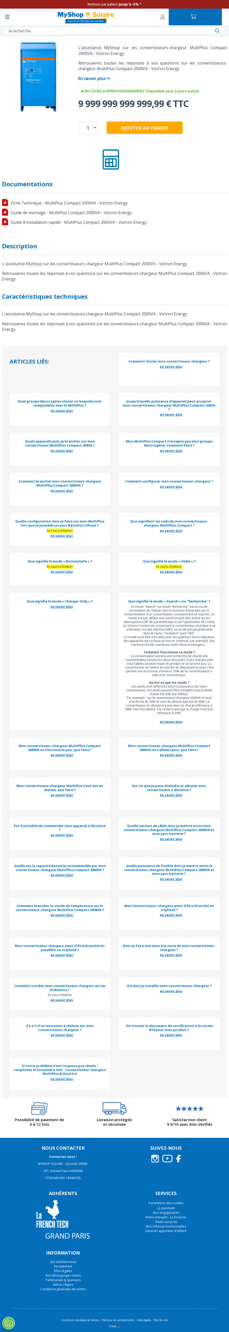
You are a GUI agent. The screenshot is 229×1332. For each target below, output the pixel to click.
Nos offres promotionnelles (166, 1226)
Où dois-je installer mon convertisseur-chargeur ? (169, 986)
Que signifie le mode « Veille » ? (169, 561)
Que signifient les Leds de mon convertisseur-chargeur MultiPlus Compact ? (169, 523)
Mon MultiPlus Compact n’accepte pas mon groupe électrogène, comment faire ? (169, 443)
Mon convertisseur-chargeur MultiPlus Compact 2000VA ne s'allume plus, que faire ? (169, 748)
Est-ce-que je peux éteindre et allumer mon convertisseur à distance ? (169, 788)
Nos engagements (166, 1212)
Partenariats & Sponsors (63, 1280)
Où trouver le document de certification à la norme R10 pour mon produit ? (169, 1028)
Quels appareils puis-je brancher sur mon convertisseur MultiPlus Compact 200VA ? (60, 443)
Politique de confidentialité (118, 1320)
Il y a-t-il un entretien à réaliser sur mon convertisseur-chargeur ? (60, 1028)
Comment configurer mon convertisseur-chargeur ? (169, 481)
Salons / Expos (63, 1284)
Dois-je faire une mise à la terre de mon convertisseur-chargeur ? (169, 948)
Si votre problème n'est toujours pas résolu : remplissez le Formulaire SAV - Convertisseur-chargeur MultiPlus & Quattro (60, 1070)
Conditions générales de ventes (63, 1289)
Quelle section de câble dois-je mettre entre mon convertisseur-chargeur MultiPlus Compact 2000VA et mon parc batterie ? (169, 830)
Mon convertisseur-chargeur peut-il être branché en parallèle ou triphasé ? (60, 948)
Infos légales (63, 1271)
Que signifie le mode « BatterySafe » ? (60, 561)
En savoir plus (94, 78)
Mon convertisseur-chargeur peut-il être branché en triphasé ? (169, 908)
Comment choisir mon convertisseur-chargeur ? (169, 361)
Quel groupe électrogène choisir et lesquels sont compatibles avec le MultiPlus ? (60, 403)
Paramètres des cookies (166, 1203)
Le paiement (166, 1208)
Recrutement (63, 1266)
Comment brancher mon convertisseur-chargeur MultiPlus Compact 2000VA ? (59, 483)
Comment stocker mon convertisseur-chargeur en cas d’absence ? (60, 988)
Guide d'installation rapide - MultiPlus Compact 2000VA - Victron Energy (79, 222)
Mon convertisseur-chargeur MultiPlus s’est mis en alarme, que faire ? (59, 788)
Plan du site (161, 1320)
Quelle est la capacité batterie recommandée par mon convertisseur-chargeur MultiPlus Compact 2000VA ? (60, 868)
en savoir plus (171, 367)
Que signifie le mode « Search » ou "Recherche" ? (169, 601)
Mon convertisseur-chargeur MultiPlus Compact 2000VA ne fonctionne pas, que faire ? (60, 748)
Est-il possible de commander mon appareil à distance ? (60, 828)
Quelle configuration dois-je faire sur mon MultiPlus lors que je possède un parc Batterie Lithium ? (59, 523)
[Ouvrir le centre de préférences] (8, 1323)
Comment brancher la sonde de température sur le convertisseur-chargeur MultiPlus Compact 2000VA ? (60, 908)
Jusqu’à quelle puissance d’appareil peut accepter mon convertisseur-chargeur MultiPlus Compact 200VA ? (169, 405)
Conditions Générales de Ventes (80, 1320)
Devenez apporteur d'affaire (165, 1231)
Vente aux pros (166, 1222)
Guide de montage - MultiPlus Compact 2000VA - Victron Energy (71, 212)
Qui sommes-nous (63, 1262)
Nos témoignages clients (63, 1275)
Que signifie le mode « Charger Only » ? (60, 601)
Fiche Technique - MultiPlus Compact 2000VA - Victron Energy (69, 203)
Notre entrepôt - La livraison (166, 1217)
